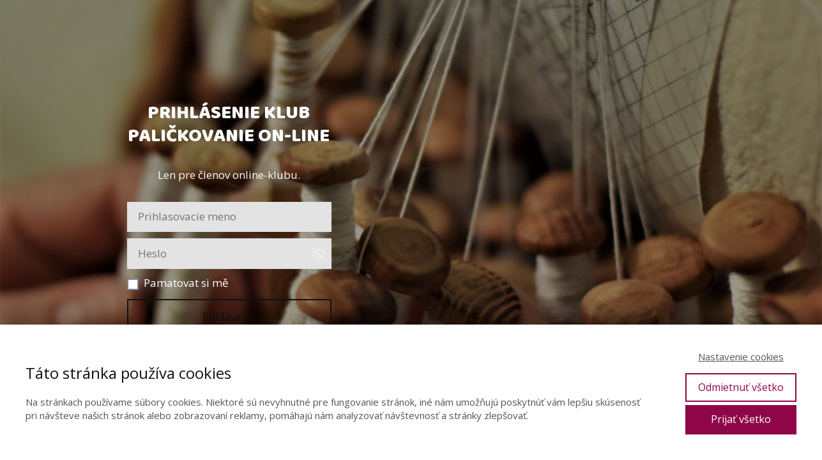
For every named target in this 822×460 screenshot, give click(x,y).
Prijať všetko (741, 419)
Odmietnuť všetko (741, 387)
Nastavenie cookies (741, 356)
